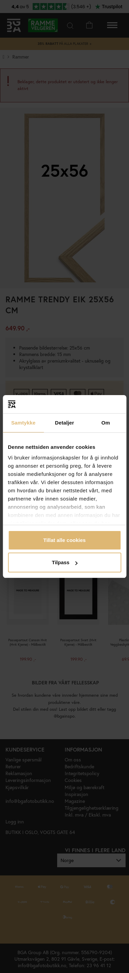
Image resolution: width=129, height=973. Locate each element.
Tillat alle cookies (64, 540)
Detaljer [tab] (64, 423)
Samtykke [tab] (23, 423)
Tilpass (65, 562)
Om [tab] (105, 423)
